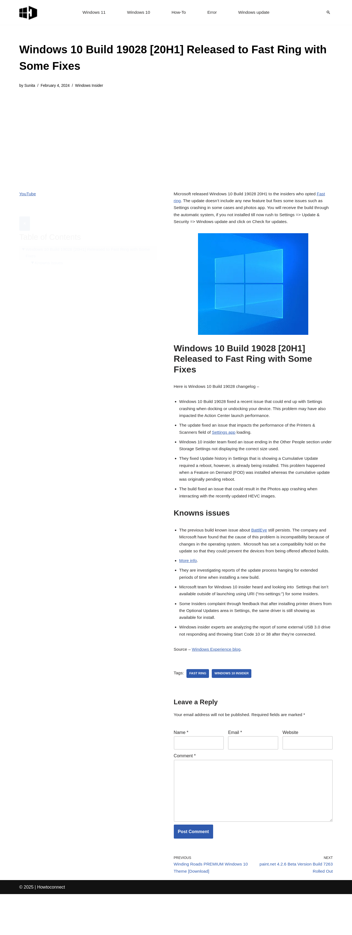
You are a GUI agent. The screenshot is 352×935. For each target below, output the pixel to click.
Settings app (225, 438)
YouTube (28, 194)
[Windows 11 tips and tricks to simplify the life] (28, 12)
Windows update (255, 12)
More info (188, 580)
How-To (178, 12)
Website (290, 766)
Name (181, 766)
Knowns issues (50, 250)
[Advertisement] (176, 135)
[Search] (328, 12)
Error (213, 12)
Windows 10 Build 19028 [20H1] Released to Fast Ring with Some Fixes (90, 240)
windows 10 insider (233, 707)
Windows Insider (91, 86)
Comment (185, 791)
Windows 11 (93, 12)
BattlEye (262, 540)
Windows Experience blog (218, 682)
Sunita (30, 86)
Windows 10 (138, 12)
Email (235, 766)
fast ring (198, 707)
